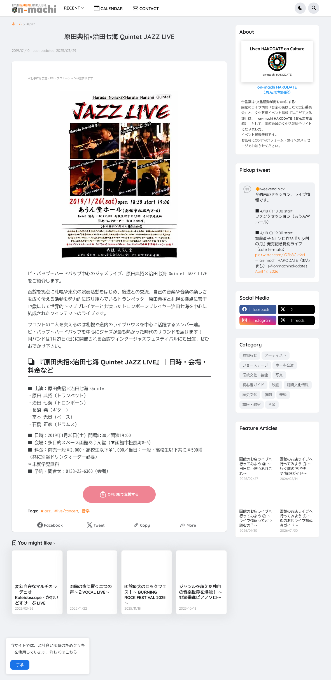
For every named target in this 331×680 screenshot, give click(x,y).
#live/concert (66, 511)
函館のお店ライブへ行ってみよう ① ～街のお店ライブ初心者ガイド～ (296, 518)
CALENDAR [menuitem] (108, 7)
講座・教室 (252, 404)
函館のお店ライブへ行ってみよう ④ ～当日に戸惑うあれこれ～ (255, 466)
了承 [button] (20, 664)
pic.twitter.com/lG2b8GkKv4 (280, 254)
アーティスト (275, 355)
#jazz (31, 24)
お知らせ (250, 355)
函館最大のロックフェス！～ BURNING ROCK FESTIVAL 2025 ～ (145, 595)
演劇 (268, 394)
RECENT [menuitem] (72, 8)
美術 (283, 394)
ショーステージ (255, 365)
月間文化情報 (298, 385)
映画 (275, 385)
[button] (300, 8)
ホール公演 (285, 365)
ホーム (17, 24)
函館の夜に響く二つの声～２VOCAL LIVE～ (91, 589)
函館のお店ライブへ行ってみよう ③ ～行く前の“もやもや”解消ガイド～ (296, 466)
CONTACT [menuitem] (146, 7)
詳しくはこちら (63, 652)
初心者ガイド (253, 385)
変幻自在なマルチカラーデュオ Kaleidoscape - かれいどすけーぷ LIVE (36, 595)
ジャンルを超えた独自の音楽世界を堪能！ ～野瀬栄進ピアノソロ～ (200, 592)
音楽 (86, 511)
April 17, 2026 (266, 271)
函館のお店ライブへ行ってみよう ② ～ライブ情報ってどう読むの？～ (255, 518)
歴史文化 (250, 394)
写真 (279, 375)
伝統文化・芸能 (255, 375)
